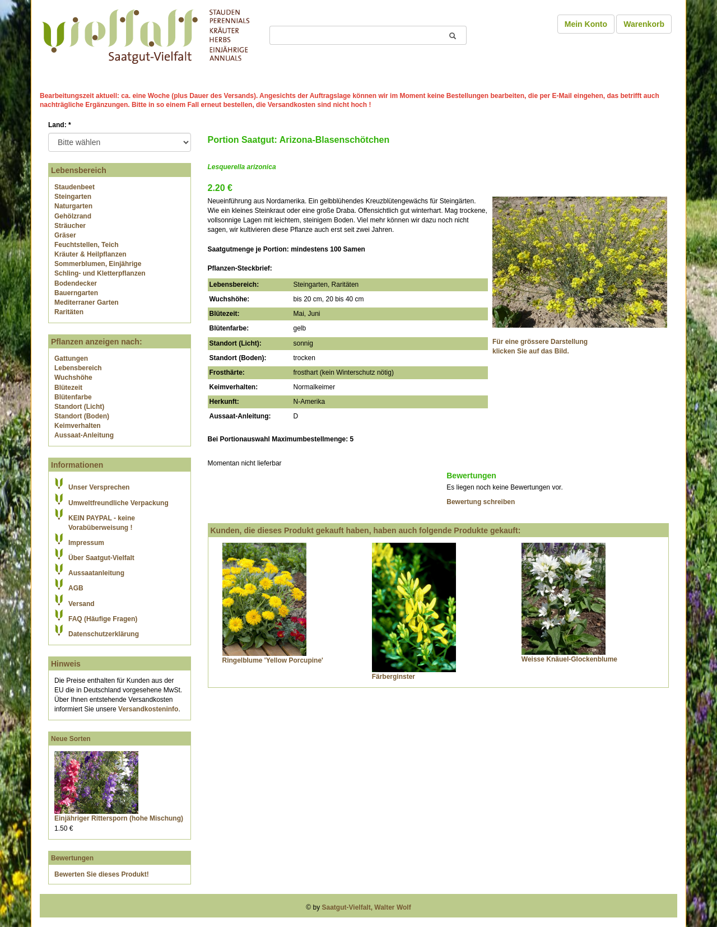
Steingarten (72, 197)
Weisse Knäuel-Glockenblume (569, 659)
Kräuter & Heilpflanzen (90, 254)
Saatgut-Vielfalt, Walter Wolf (366, 907)
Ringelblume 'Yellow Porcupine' (272, 660)
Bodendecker (75, 283)
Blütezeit (68, 388)
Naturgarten (73, 206)
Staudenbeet (74, 187)
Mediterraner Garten (86, 302)
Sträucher (70, 226)
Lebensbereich (78, 368)
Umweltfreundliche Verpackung (118, 503)
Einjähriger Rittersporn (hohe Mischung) (118, 818)
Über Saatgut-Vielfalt (101, 558)
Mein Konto (586, 24)
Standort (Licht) (79, 407)
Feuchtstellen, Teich (86, 245)
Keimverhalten (77, 426)
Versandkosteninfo (148, 709)
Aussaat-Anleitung (84, 435)
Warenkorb (643, 24)
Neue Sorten (71, 739)
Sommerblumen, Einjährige (97, 264)
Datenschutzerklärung (103, 634)
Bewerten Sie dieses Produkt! (101, 874)
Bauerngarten (76, 293)
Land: (59, 125)
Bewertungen (72, 858)
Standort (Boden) (81, 416)
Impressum (86, 543)
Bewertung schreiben (480, 502)
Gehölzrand (72, 216)
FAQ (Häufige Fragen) (102, 619)
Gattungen (71, 358)
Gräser (65, 235)
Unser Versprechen (98, 487)
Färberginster (393, 677)
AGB (75, 588)
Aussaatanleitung (96, 573)
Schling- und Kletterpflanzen (100, 273)
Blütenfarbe (73, 397)
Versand (81, 604)
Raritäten (68, 312)
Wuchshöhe (73, 377)
